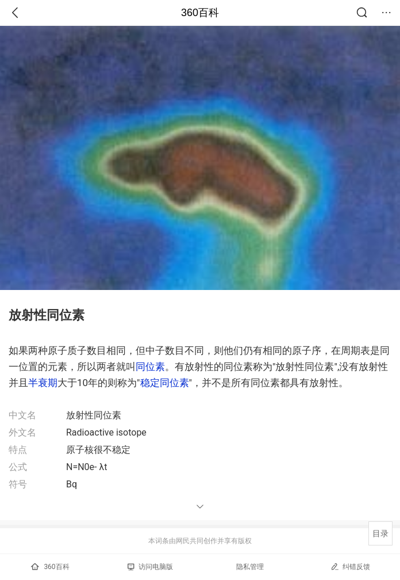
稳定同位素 (164, 382)
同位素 (150, 366)
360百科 (200, 12)
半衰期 (42, 382)
